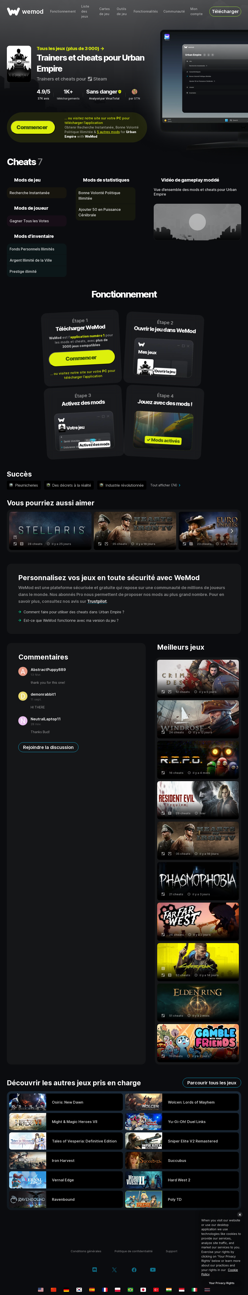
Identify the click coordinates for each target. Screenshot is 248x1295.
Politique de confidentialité (134, 1251)
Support (171, 1251)
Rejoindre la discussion (48, 747)
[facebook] (134, 1270)
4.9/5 (43, 91)
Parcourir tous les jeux (211, 1083)
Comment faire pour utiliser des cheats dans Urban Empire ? (74, 612)
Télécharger (225, 11)
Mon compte (196, 11)
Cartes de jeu (104, 11)
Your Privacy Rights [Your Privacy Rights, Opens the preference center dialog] (221, 1283)
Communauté (174, 11)
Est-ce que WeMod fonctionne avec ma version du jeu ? (71, 620)
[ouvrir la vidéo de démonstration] (197, 222)
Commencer (32, 127)
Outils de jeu (122, 11)
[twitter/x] (114, 1270)
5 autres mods (108, 132)
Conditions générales (86, 1251)
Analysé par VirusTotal (104, 98)
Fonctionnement (63, 11)
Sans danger (104, 91)
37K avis (43, 98)
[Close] (240, 1214)
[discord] (94, 1270)
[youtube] (153, 1270)
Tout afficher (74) (163, 485)
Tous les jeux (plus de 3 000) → (70, 48)
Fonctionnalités (146, 11)
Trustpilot (97, 601)
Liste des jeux (85, 11)
